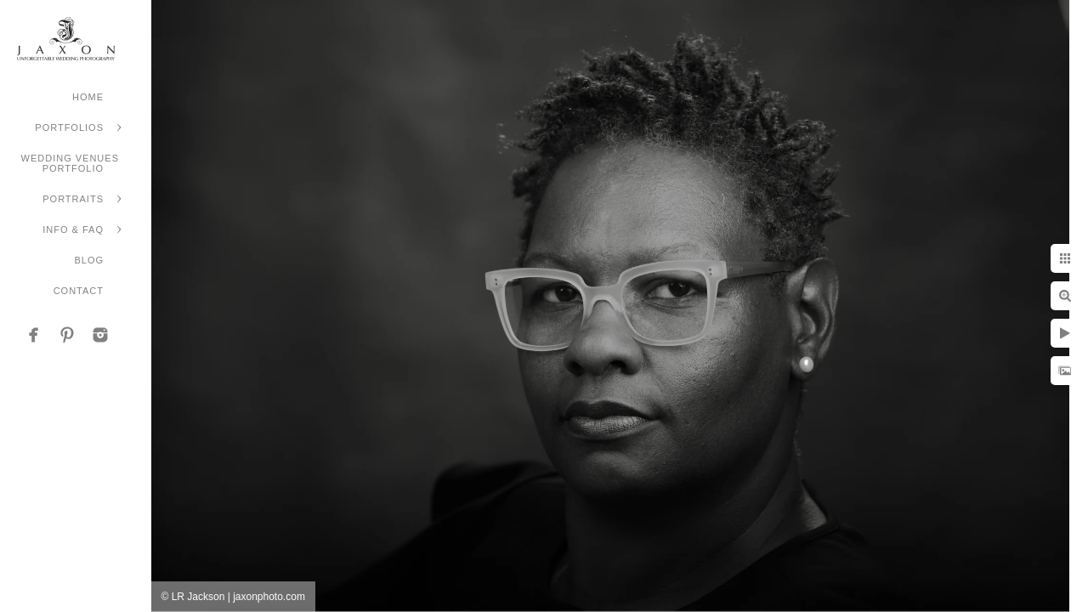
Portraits (73, 199)
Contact (79, 291)
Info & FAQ (73, 229)
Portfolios (69, 127)
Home (88, 97)
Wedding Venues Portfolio (70, 163)
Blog (89, 260)
